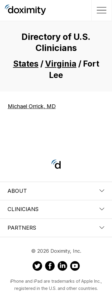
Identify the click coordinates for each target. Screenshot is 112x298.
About (56, 191)
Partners (56, 228)
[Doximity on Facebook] (50, 267)
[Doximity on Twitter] (37, 267)
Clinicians (56, 209)
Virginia (60, 64)
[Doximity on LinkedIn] (62, 267)
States (26, 64)
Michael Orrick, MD (32, 106)
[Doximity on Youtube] (75, 267)
